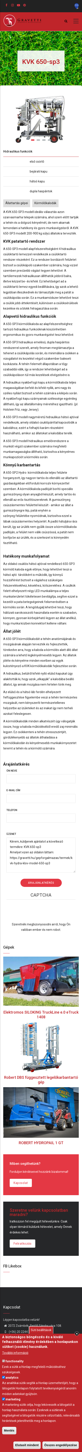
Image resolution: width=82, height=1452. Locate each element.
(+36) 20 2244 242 (18, 1331)
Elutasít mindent (27, 1445)
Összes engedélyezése (60, 1445)
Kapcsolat (21, 1183)
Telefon (11, 810)
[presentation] (41, 913)
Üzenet (11, 833)
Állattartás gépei (16, 203)
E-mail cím (13, 790)
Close (76, 1333)
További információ (15, 1353)
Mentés (9, 1430)
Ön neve (11, 770)
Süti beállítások (41, 1330)
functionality (14, 1361)
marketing (13, 1399)
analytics (12, 1377)
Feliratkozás (22, 1243)
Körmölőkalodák (45, 203)
